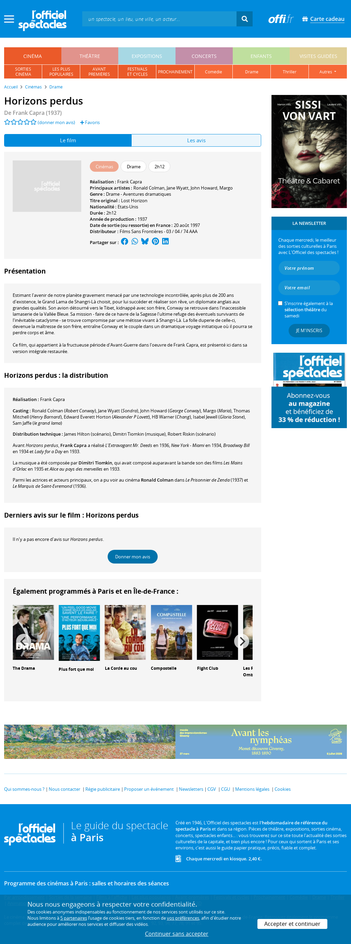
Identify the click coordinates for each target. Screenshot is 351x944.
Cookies (283, 789)
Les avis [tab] (196, 140)
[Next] (241, 641)
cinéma (32, 56)
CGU (225, 789)
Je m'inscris (309, 330)
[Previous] (23, 641)
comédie (213, 72)
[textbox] (159, 18)
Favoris (90, 122)
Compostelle (164, 668)
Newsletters (191, 789)
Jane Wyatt (178, 188)
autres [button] (326, 72)
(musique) (139, 434)
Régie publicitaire (102, 789)
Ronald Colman (149, 188)
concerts (204, 56)
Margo (226, 188)
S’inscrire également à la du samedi (309, 309)
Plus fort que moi (76, 669)
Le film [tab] (68, 140)
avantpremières (99, 71)
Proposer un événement (149, 789)
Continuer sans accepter (176, 933)
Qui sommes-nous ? (24, 789)
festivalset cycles (137, 71)
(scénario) (87, 434)
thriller (289, 72)
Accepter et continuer (292, 924)
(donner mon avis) (56, 122)
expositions (147, 56)
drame (251, 72)
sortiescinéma (23, 71)
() (64, 411)
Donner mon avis (132, 557)
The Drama (24, 668)
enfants (261, 56)
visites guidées (318, 56)
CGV (211, 789)
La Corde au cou (121, 668)
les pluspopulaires (61, 71)
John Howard (204, 188)
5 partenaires (73, 918)
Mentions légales (252, 789)
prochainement (175, 72)
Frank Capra (129, 182)
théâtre (90, 56)
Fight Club (207, 668)
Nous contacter (64, 789)
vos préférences (183, 918)
